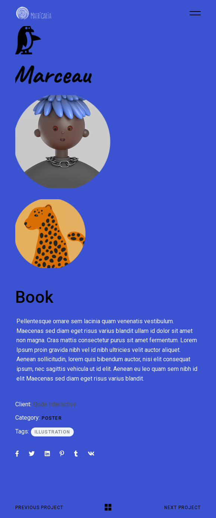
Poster (52, 418)
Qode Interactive (54, 404)
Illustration (52, 432)
